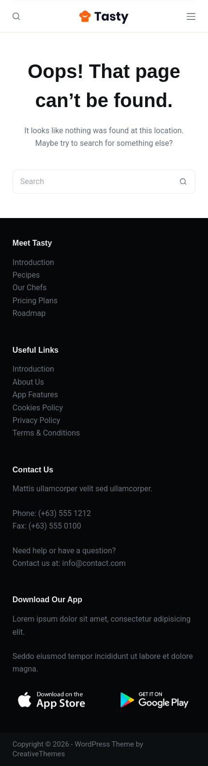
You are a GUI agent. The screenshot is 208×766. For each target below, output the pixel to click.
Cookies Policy (38, 407)
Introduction (33, 262)
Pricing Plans (35, 300)
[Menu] (191, 16)
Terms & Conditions (46, 433)
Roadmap (29, 313)
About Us (28, 382)
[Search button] (183, 182)
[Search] (16, 16)
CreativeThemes (39, 754)
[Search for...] (92, 182)
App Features (35, 394)
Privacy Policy (36, 420)
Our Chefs (30, 287)
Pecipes (26, 275)
